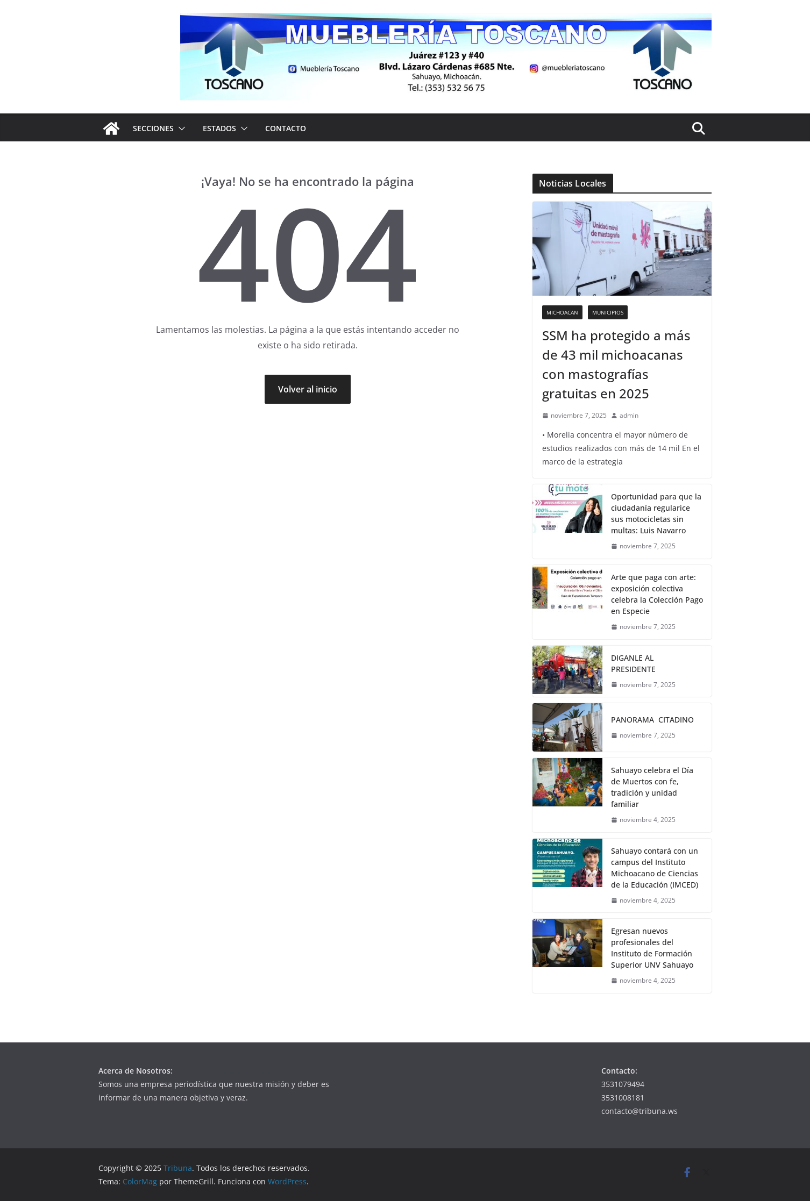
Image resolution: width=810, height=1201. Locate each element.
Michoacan (562, 312)
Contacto (285, 128)
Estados (219, 128)
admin (629, 415)
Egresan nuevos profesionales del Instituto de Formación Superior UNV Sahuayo (652, 948)
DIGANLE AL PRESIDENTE (635, 663)
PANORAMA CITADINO (653, 719)
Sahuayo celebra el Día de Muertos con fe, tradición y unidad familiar (652, 787)
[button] (180, 128)
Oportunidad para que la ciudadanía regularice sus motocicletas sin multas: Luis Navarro (656, 513)
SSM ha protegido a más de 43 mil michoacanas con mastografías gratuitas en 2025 (616, 364)
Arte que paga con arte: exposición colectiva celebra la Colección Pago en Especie (657, 594)
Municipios (607, 312)
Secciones (153, 128)
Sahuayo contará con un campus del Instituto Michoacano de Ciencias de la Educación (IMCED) (654, 868)
